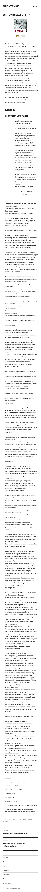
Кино (5, 866)
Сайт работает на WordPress (13, 888)
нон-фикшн (28, 819)
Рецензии (6, 857)
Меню (35, 6)
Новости (6, 875)
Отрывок (5, 821)
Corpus (20, 819)
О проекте (7, 883)
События (6, 879)
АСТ (23, 819)
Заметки (6, 870)
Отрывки (13, 819)
